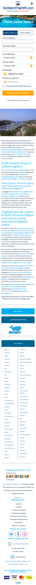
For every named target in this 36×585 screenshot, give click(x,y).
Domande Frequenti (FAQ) (18, 519)
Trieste (22, 444)
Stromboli (23, 428)
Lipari (6, 451)
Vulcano (22, 457)
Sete (21, 418)
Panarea (22, 378)
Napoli (22, 356)
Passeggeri (6, 70)
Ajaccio (6, 349)
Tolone (22, 438)
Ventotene (23, 453)
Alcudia (6, 353)
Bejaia (6, 381)
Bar (5, 368)
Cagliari (7, 391)
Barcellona (7, 372)
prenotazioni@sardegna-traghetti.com (18, 561)
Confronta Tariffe (18, 93)
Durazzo (7, 423)
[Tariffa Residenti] (3, 86)
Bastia (6, 378)
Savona (22, 415)
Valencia (22, 450)
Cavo (6, 410)
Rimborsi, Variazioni (18, 525)
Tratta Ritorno (9, 46)
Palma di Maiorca (25, 375)
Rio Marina (23, 406)
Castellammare (9, 403)
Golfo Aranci (8, 429)
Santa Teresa (24, 412)
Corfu (6, 419)
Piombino (23, 384)
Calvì (6, 394)
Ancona (6, 362)
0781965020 (5, 291)
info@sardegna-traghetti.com (18, 564)
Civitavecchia (8, 416)
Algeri (6, 356)
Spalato (22, 425)
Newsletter (18, 522)
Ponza (22, 388)
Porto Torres (24, 396)
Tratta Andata (8, 38)
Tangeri (22, 431)
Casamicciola (8, 400)
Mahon (6, 458)
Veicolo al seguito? (10, 78)
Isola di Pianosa (9, 448)
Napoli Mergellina (26, 362)
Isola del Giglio (9, 445)
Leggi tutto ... (18, 497)
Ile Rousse (7, 439)
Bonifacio (7, 384)
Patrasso (23, 381)
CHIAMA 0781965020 (20, 544)
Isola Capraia (8, 442)
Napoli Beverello (25, 359)
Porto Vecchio (24, 399)
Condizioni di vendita (19, 510)
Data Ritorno (8, 62)
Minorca (22, 349)
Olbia (21, 368)
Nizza (22, 365)
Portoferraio (24, 402)
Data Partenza (8, 54)
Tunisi (22, 447)
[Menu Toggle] (32, 4)
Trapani (22, 441)
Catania (6, 407)
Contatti (19, 507)
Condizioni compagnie (18, 513)
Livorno (6, 454)
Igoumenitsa (8, 435)
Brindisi (6, 388)
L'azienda (19, 504)
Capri (6, 397)
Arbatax (7, 365)
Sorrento (22, 422)
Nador (22, 353)
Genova (6, 426)
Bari (5, 375)
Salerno (22, 409)
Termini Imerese (25, 434)
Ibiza (6, 432)
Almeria (7, 359)
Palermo (22, 372)
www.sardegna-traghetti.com (12, 484)
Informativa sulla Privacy (19, 516)
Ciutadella (7, 413)
